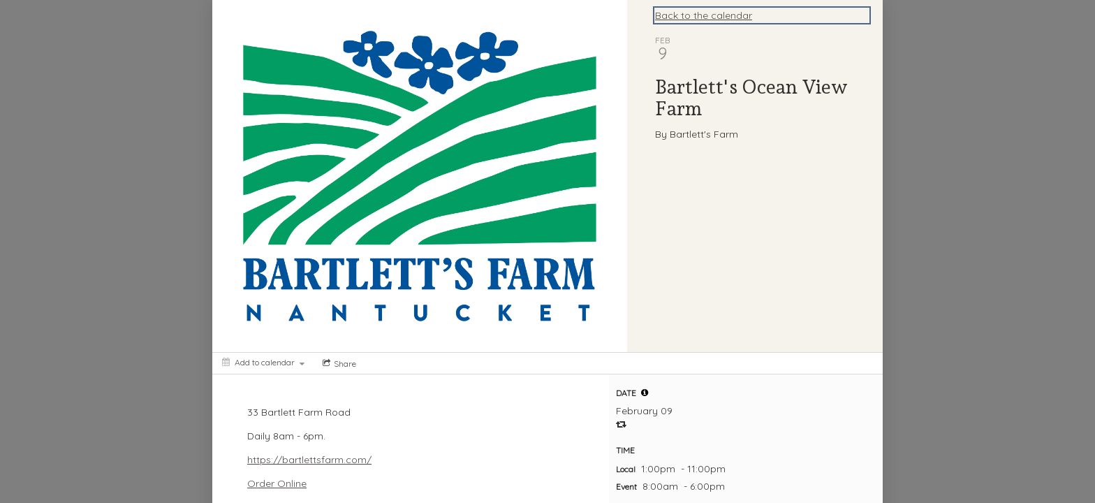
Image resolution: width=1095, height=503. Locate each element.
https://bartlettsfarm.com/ (309, 459)
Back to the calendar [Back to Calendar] (703, 15)
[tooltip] (644, 392)
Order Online (277, 483)
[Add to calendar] (263, 362)
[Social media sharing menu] (338, 363)
